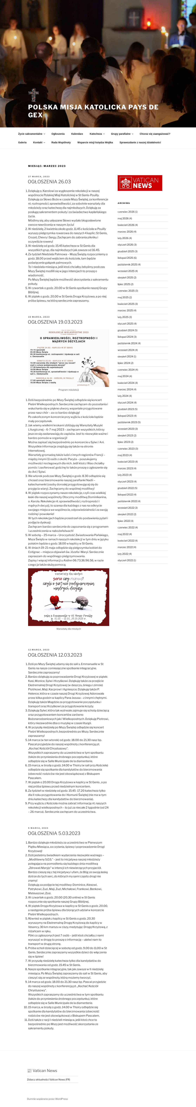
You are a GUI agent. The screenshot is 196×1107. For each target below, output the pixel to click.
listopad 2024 (125, 336)
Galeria (22, 142)
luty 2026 (123, 238)
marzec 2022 (125, 547)
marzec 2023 (125, 468)
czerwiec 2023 (126, 448)
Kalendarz (77, 133)
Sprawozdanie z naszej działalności (140, 142)
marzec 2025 (125, 310)
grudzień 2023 (126, 409)
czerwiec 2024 (126, 369)
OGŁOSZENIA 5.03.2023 (54, 833)
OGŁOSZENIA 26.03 (49, 181)
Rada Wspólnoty (61, 142)
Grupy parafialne (122, 133)
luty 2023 (123, 474)
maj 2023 (123, 455)
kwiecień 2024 (126, 382)
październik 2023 (127, 422)
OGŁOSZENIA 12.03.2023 (55, 655)
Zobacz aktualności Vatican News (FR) (48, 1079)
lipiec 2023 (124, 441)
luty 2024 (123, 395)
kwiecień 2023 (126, 461)
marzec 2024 (125, 389)
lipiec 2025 (124, 284)
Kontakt (39, 142)
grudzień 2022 (126, 487)
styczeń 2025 (125, 323)
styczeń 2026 (125, 244)
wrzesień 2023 (126, 428)
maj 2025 (123, 297)
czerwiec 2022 (126, 527)
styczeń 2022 (125, 560)
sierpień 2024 (125, 356)
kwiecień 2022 (126, 540)
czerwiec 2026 (126, 211)
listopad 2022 (125, 494)
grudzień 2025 (126, 251)
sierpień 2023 (125, 435)
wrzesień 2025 (126, 270)
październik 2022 (127, 501)
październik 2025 (127, 264)
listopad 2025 (125, 257)
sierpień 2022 (125, 514)
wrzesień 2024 (126, 349)
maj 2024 (123, 376)
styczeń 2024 (125, 402)
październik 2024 (127, 343)
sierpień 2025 (125, 277)
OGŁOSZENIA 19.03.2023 (55, 322)
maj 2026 (123, 218)
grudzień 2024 (126, 330)
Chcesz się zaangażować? (155, 133)
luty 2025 (123, 317)
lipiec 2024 (124, 362)
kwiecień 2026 (126, 224)
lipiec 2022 (124, 520)
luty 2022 (123, 553)
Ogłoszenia (58, 133)
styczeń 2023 (125, 481)
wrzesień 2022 (126, 507)
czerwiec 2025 (126, 290)
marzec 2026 (125, 231)
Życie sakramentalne (32, 133)
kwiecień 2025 (126, 303)
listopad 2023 (125, 415)
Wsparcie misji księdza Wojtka (95, 142)
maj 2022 (123, 534)
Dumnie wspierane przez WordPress (47, 1098)
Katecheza (97, 133)
